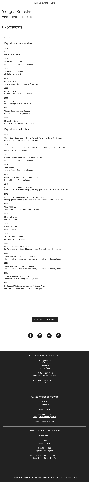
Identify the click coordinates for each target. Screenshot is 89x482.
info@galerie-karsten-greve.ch (44, 451)
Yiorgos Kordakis (17, 12)
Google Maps (44, 368)
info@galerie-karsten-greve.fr (44, 417)
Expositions (27, 17)
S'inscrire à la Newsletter (44, 320)
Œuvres (15, 17)
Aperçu (5, 17)
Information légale (42, 477)
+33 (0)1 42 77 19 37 (44, 414)
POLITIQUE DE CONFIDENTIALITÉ (64, 477)
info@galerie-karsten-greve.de (44, 376)
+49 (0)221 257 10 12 (44, 373)
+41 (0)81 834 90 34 (44, 448)
